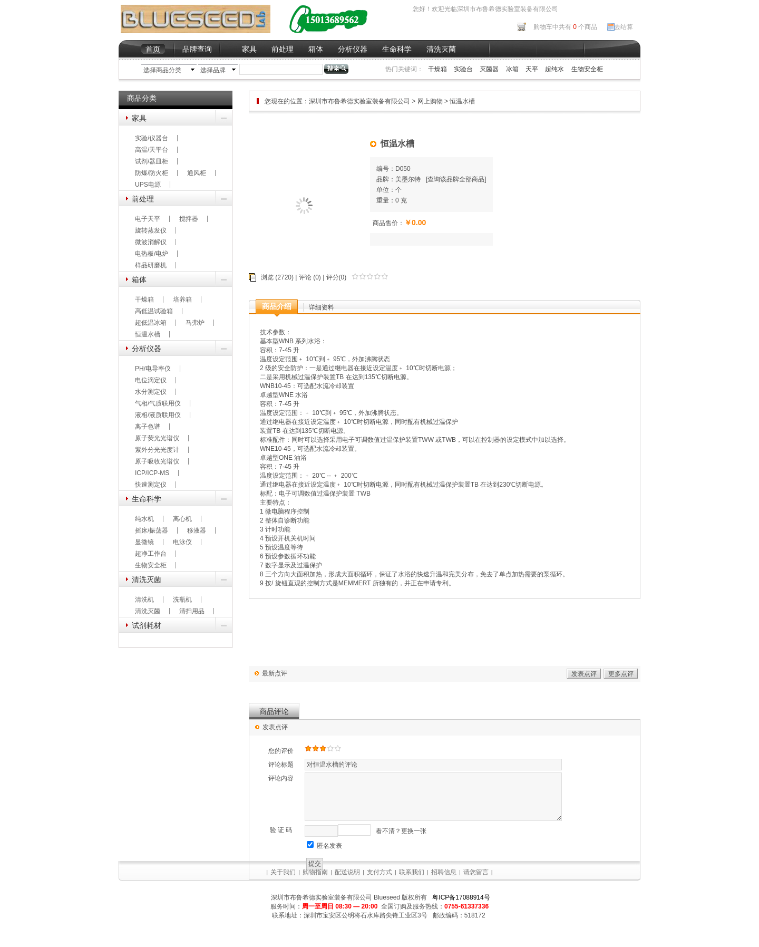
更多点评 (621, 674)
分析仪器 (352, 49)
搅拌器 (188, 219)
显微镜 (144, 542)
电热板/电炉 (151, 253)
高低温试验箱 (154, 311)
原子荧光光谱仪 (157, 438)
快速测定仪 (151, 484)
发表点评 (584, 674)
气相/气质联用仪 (158, 403)
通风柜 (196, 173)
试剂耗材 (146, 625)
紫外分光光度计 (157, 449)
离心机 (182, 519)
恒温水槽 (147, 334)
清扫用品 (192, 611)
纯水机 (144, 519)
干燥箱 (437, 69)
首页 (152, 49)
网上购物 (430, 101)
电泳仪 (182, 542)
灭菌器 (489, 69)
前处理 (282, 49)
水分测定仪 (151, 391)
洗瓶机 (182, 599)
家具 (249, 49)
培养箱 (182, 299)
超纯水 (554, 69)
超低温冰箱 (151, 322)
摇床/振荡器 (151, 530)
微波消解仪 (151, 242)
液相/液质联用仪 (158, 415)
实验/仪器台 (151, 138)
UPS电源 (148, 184)
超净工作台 (151, 553)
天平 (532, 69)
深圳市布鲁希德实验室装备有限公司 (360, 101)
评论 (305, 277)
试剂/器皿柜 (151, 161)
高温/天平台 (151, 149)
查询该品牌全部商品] (456, 179)
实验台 (463, 69)
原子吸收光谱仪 (157, 461)
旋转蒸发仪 (151, 230)
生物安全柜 (587, 69)
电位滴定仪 (151, 380)
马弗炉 (195, 322)
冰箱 (512, 69)
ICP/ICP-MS (152, 473)
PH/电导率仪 (153, 368)
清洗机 (144, 599)
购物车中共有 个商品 (565, 27)
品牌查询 (197, 49)
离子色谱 (147, 426)
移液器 (196, 530)
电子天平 (147, 219)
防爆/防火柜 (151, 173)
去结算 (623, 27)
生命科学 (397, 49)
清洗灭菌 (441, 49)
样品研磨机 (151, 265)
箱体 (315, 49)
